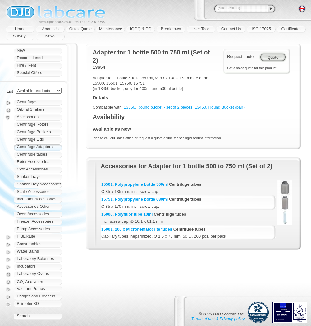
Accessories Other (33, 206)
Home (20, 28)
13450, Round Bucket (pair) (220, 107)
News (50, 36)
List (10, 91)
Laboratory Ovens (33, 273)
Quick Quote (80, 28)
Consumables (29, 243)
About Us (50, 28)
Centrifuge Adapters (35, 146)
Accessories (28, 116)
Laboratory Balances (35, 258)
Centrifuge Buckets (34, 131)
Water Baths (28, 251)
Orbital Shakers (31, 109)
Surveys (20, 36)
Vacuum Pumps (31, 288)
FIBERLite (26, 236)
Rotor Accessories (33, 161)
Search (23, 316)
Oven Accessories (33, 214)
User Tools (200, 28)
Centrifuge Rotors (32, 124)
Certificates (291, 28)
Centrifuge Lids (30, 139)
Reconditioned (30, 57)
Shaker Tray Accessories (39, 184)
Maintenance (110, 28)
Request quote (240, 56)
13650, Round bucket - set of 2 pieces (158, 107)
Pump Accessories (33, 228)
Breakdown (171, 28)
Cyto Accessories (32, 169)
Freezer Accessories (35, 221)
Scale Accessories (33, 191)
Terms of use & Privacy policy (218, 318)
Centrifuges (27, 102)
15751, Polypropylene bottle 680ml (134, 199)
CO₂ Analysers (30, 281)
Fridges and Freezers (36, 296)
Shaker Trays (29, 176)
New (21, 50)
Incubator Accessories (36, 199)
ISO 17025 (261, 28)
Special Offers (29, 72)
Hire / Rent (26, 65)
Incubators (26, 266)
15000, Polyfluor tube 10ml (127, 214)
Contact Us (231, 28)
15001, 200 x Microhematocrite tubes (136, 229)
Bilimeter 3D (28, 303)
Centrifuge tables (32, 154)
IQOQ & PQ (141, 28)
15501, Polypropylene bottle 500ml (134, 184)
